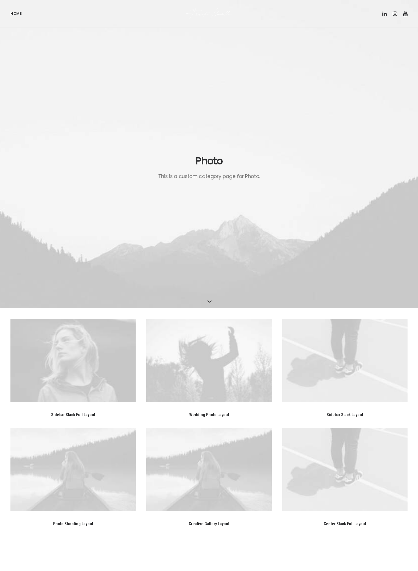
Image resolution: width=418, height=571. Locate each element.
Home (16, 17)
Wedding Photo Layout (209, 231)
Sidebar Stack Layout (345, 231)
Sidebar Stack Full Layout (73, 231)
